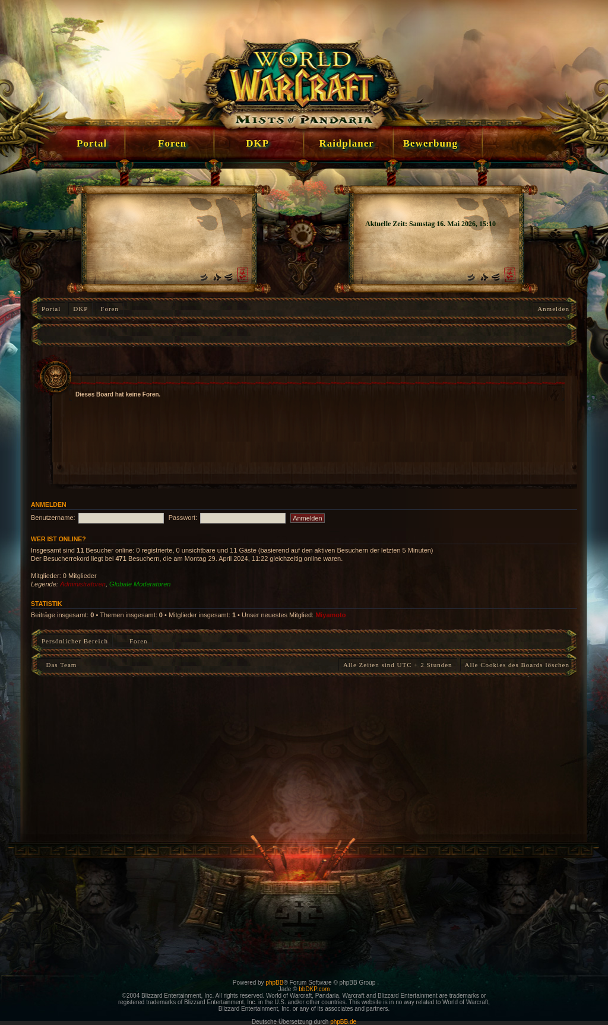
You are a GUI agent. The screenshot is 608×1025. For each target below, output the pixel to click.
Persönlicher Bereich (75, 641)
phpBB (274, 982)
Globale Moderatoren (139, 584)
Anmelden (553, 308)
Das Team (59, 664)
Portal (51, 308)
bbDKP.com (314, 989)
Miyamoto (330, 614)
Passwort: (183, 517)
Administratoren (83, 584)
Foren (109, 308)
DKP (80, 308)
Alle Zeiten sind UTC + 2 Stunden (397, 664)
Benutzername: (53, 517)
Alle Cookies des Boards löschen (517, 664)
